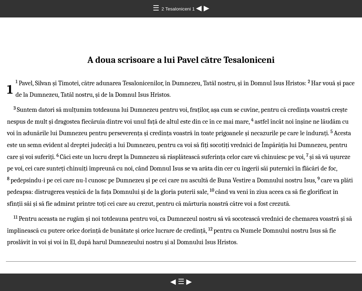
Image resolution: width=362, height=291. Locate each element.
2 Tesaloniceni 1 (178, 9)
